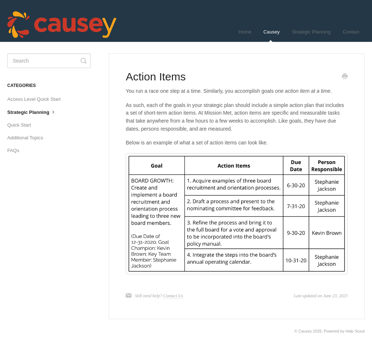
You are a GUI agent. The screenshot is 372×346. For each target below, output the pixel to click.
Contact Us (173, 295)
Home (245, 32)
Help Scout (355, 331)
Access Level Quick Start (34, 99)
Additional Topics (25, 137)
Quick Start (19, 125)
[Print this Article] (345, 77)
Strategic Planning (311, 32)
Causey (271, 35)
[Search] (49, 60)
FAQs (13, 150)
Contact (351, 32)
